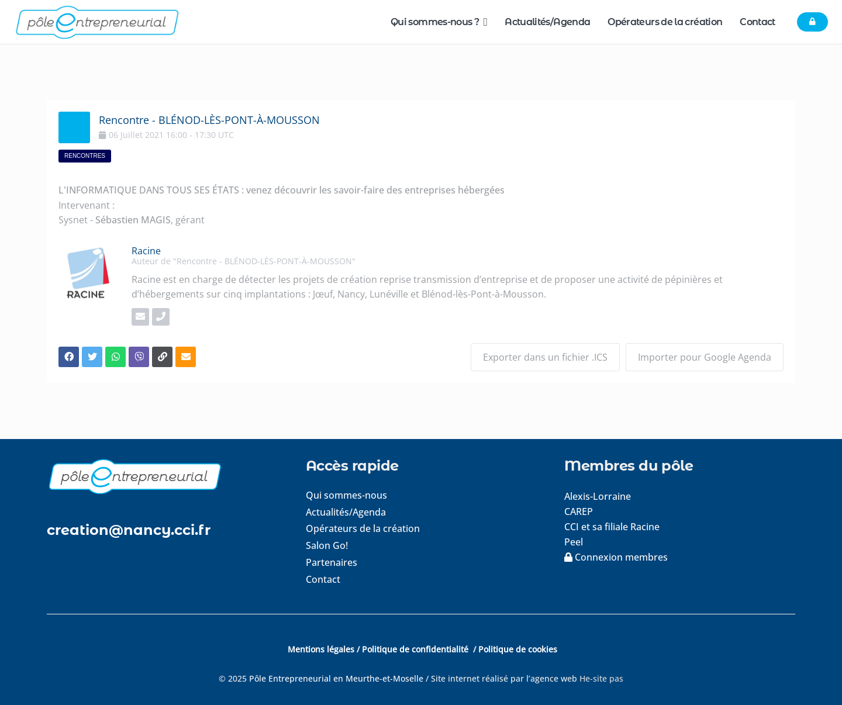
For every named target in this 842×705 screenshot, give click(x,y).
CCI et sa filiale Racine (613, 526)
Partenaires (331, 562)
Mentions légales (321, 649)
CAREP (578, 511)
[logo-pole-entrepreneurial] (97, 22)
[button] (483, 22)
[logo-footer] (162, 476)
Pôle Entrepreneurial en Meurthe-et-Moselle (336, 678)
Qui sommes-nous (346, 495)
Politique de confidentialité (416, 649)
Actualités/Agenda (346, 512)
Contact (323, 579)
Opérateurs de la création (363, 528)
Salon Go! (327, 545)
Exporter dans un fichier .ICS (545, 357)
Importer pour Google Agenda (704, 357)
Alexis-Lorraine (597, 496)
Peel (573, 541)
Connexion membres (616, 557)
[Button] (812, 22)
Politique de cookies (517, 649)
